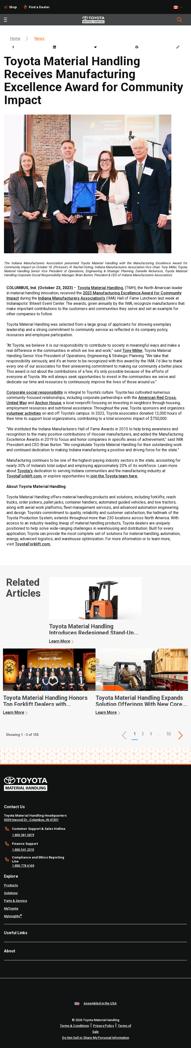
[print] (137, 47)
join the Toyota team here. (114, 476)
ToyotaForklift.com (24, 476)
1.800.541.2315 (23, 850)
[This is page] (180, 735)
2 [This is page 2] (143, 733)
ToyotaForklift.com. (33, 544)
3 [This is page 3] (151, 733)
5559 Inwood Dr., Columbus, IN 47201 (31, 820)
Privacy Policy (103, 1026)
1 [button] (135, 733)
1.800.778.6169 (23, 865)
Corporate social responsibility (34, 392)
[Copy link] (178, 47)
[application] (95, 610)
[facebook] (13, 47)
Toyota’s (25, 470)
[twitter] (95, 47)
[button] (124, 735)
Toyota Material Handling (100, 287)
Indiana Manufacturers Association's (71, 298)
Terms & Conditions (74, 1026)
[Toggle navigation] (5, 20)
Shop (13, 7)
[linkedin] (54, 47)
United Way (16, 402)
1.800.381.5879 (23, 835)
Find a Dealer (39, 7)
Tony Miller (132, 350)
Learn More (59, 641)
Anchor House (48, 402)
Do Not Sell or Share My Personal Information (95, 1038)
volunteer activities (23, 413)
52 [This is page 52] (169, 733)
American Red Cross (157, 397)
